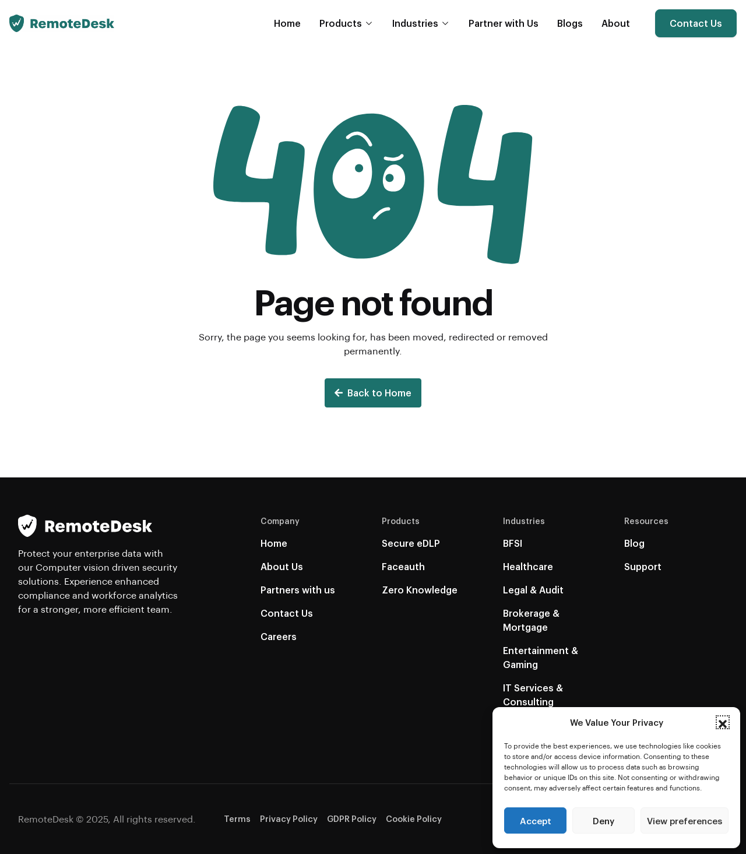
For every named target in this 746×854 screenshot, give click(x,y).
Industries (415, 23)
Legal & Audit (533, 589)
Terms (237, 819)
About (615, 23)
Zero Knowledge (420, 589)
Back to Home (373, 392)
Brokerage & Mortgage (531, 619)
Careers (279, 636)
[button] (723, 722)
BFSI (512, 543)
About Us (282, 566)
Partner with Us (504, 23)
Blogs (570, 23)
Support (642, 566)
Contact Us (696, 23)
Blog (634, 543)
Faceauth (403, 566)
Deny (603, 821)
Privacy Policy (289, 819)
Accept (535, 821)
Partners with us (298, 589)
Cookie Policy (414, 819)
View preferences (684, 821)
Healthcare (528, 566)
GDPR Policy (351, 819)
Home (287, 23)
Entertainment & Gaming (540, 657)
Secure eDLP (411, 543)
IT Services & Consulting (533, 694)
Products (340, 23)
